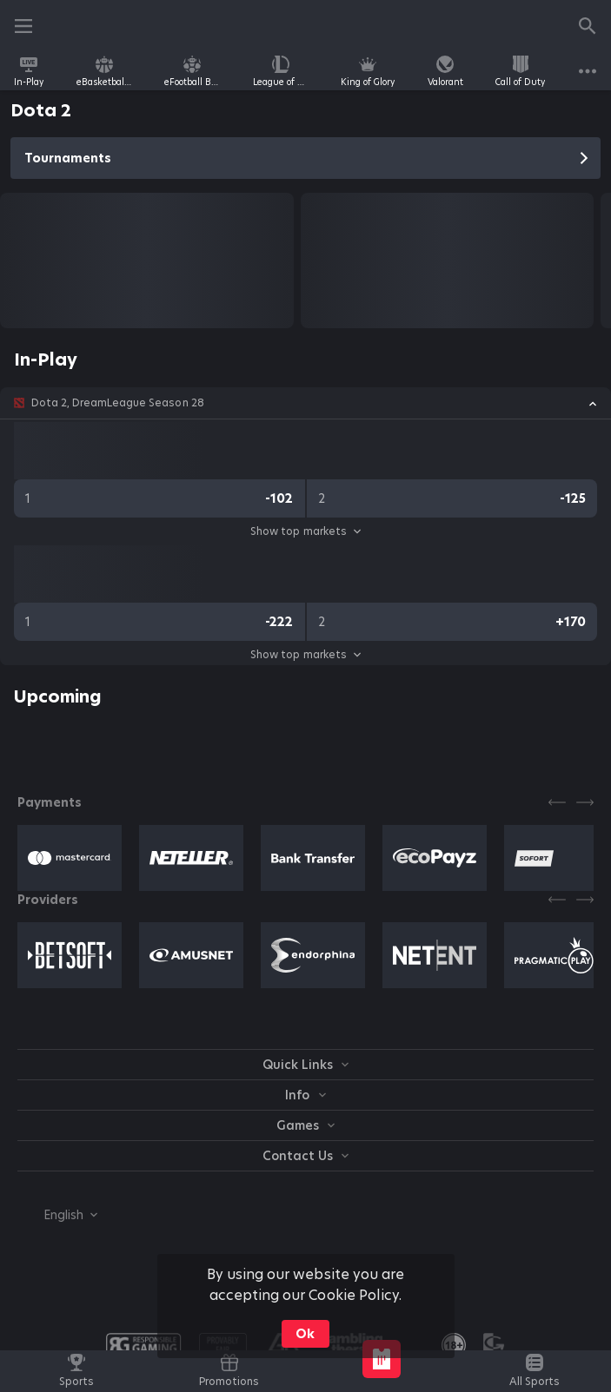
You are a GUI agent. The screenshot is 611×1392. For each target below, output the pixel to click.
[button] (305, 403)
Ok (305, 1334)
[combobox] (57, 1215)
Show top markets (305, 531)
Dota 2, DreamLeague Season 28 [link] (117, 403)
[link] (28, 71)
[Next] (585, 802)
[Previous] (557, 802)
